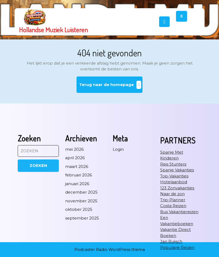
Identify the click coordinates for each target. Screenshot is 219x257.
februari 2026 (78, 236)
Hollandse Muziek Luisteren (53, 29)
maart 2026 (76, 227)
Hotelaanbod (173, 243)
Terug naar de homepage (111, 86)
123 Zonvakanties (177, 249)
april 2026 (75, 219)
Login (118, 210)
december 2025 (81, 253)
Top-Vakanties (174, 237)
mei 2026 (74, 210)
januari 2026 (77, 244)
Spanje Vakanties (177, 231)
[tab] (164, 21)
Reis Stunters (173, 225)
